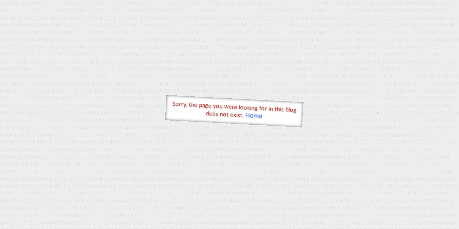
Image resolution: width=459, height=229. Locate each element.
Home (253, 116)
